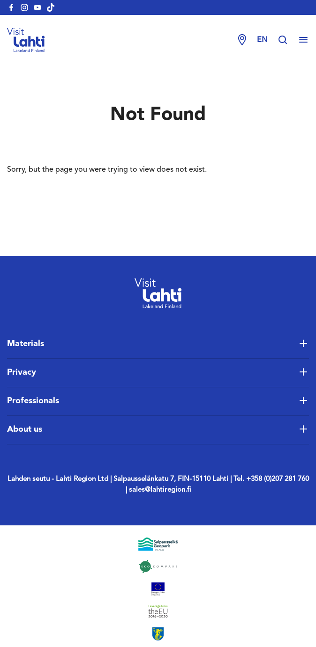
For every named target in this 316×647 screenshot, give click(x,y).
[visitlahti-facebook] (11, 7)
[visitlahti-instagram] (24, 7)
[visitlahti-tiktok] (50, 7)
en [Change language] (262, 40)
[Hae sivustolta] (287, 40)
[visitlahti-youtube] (37, 7)
